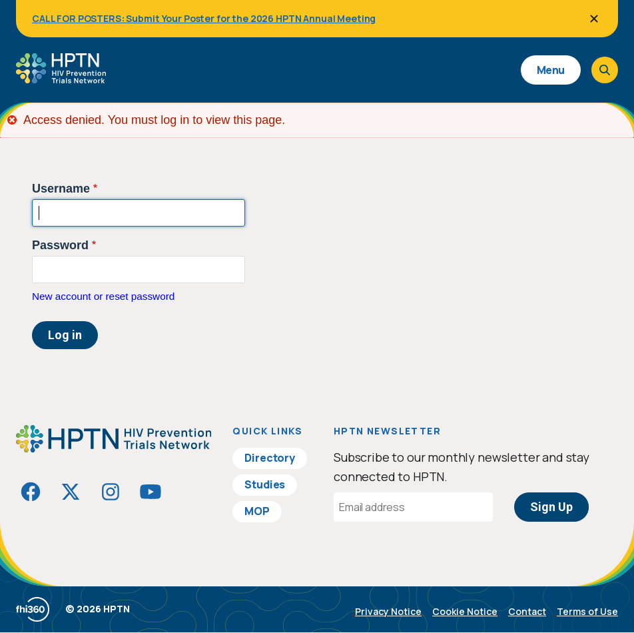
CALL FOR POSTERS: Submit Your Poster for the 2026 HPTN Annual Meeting (204, 18)
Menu (551, 70)
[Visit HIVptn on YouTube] (150, 491)
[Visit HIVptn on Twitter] (70, 491)
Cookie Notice (464, 611)
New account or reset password (103, 296)
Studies (264, 484)
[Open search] (604, 70)
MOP (257, 511)
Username (61, 188)
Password (60, 245)
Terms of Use (587, 611)
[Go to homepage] (61, 79)
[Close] (594, 19)
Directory (269, 457)
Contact (527, 611)
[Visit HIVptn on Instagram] (110, 491)
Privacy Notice (388, 611)
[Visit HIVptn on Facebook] (30, 491)
